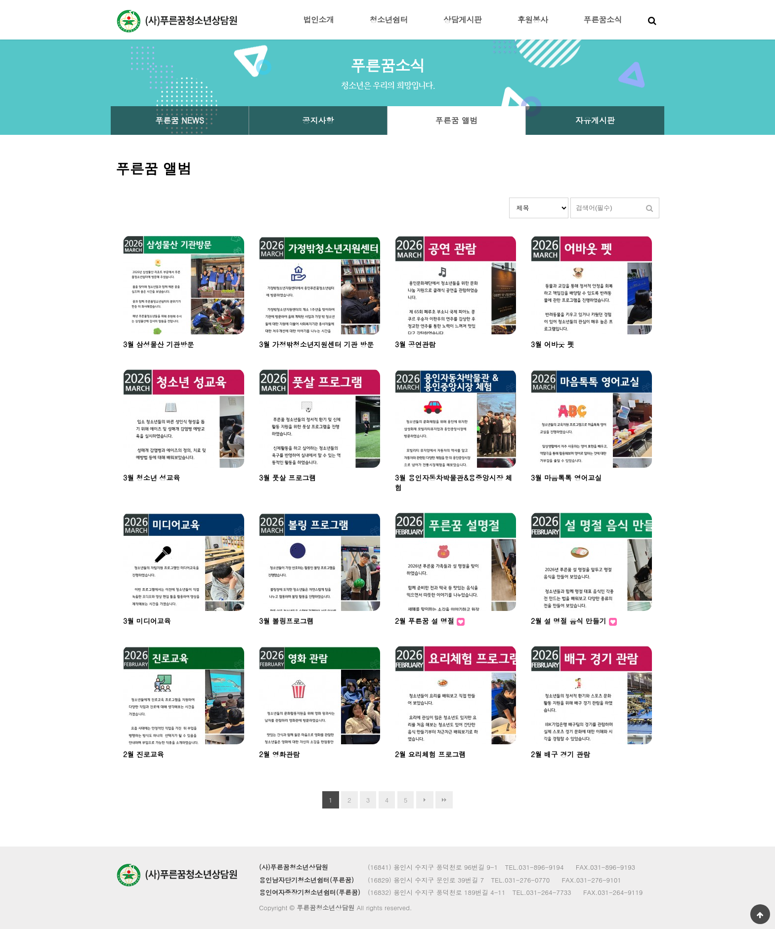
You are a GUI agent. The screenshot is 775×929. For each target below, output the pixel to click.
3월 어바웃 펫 (552, 344)
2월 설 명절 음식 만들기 (570, 621)
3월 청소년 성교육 (151, 478)
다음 (424, 799)
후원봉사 (532, 19)
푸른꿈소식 (603, 19)
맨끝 (444, 799)
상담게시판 (462, 19)
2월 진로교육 (143, 754)
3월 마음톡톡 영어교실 (566, 478)
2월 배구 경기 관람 (560, 754)
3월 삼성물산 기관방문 (158, 344)
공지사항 (318, 120)
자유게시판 (595, 120)
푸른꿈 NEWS (179, 120)
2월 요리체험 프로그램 (430, 754)
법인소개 (318, 19)
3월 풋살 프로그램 (287, 478)
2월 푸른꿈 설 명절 (426, 621)
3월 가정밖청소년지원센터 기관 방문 (316, 344)
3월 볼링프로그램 (286, 621)
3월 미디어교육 (147, 621)
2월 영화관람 (279, 754)
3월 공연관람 (415, 344)
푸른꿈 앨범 (456, 120)
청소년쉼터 (389, 19)
